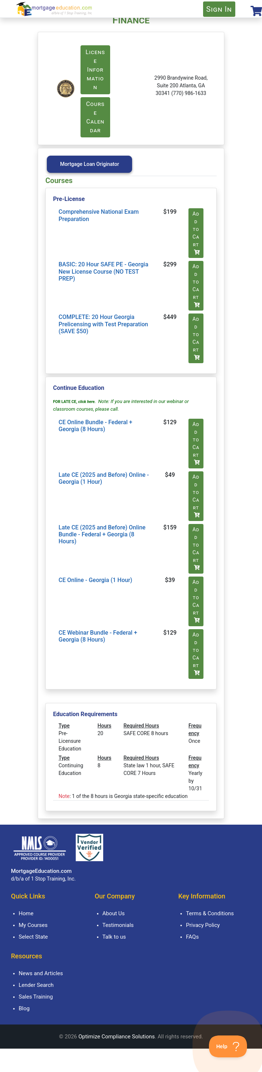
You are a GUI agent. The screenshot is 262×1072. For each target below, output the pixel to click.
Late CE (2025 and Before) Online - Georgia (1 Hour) (104, 478)
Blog (24, 1008)
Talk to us (114, 937)
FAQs (192, 937)
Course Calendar (95, 117)
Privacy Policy (203, 925)
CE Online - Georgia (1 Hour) (95, 580)
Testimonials (118, 925)
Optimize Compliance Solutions (116, 1036)
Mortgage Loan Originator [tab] (89, 164)
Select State (33, 937)
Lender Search (36, 985)
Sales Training (36, 996)
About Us (113, 913)
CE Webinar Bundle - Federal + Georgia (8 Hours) (98, 636)
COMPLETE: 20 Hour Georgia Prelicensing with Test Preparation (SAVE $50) (103, 323)
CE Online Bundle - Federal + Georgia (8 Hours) (95, 426)
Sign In (219, 9)
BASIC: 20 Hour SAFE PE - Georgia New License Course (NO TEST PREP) (103, 271)
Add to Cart (195, 233)
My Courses (33, 925)
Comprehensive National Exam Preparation (99, 215)
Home (26, 913)
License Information (95, 70)
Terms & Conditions (210, 913)
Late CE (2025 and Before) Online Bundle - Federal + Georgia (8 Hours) (102, 534)
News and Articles (41, 973)
